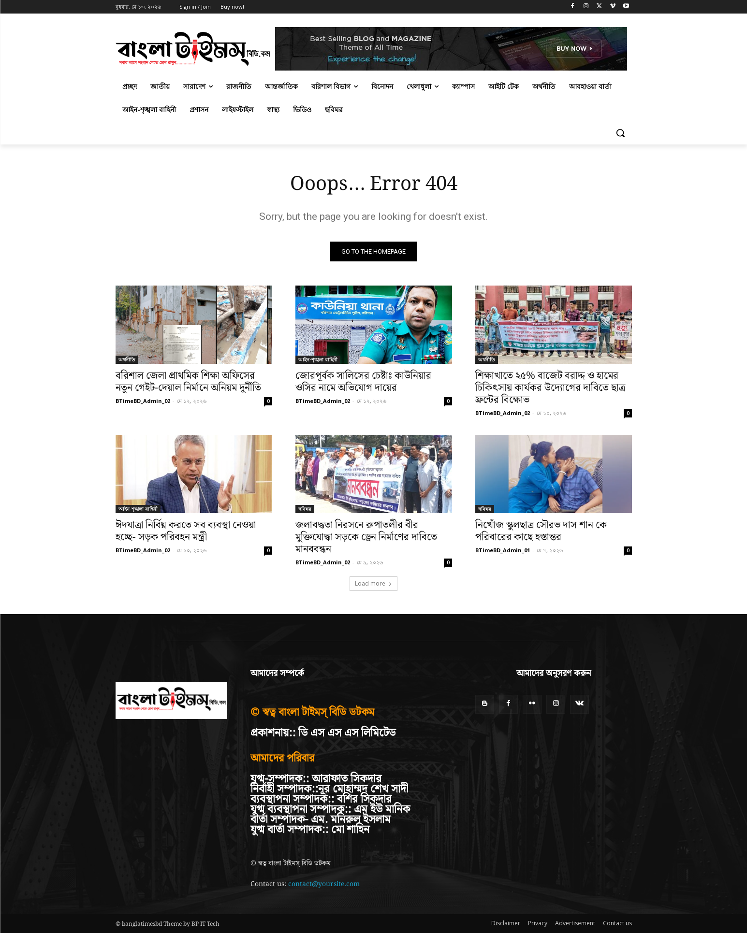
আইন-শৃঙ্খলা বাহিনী (317, 359)
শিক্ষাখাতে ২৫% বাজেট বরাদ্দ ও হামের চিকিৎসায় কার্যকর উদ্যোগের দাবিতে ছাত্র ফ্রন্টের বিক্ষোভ (550, 388)
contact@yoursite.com (324, 884)
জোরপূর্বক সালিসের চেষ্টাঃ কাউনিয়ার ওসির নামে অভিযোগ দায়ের (363, 382)
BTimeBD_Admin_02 (143, 400)
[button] (620, 132)
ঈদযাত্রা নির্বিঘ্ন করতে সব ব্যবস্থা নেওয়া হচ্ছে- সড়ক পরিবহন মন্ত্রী (186, 531)
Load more (373, 583)
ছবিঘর (304, 508)
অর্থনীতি (126, 359)
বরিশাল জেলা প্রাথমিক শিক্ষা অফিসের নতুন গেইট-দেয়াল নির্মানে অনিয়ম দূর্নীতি (188, 382)
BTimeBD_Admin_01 (502, 550)
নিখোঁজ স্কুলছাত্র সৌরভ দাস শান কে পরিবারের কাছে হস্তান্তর (541, 531)
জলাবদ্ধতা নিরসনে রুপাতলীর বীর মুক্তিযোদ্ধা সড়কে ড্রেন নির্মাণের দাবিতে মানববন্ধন (366, 537)
